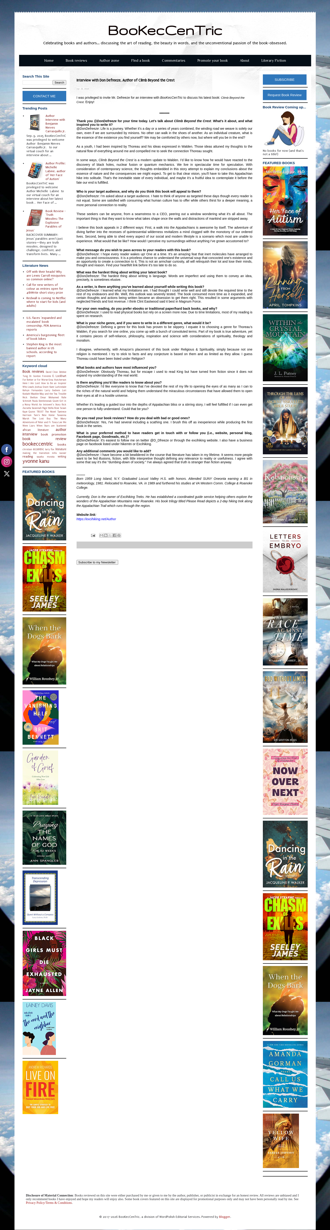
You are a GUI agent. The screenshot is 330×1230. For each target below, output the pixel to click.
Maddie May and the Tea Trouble (48, 393)
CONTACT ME (44, 96)
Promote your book (212, 61)
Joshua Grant (42, 386)
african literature (36, 430)
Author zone (109, 61)
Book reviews (76, 61)
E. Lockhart (59, 376)
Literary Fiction (273, 61)
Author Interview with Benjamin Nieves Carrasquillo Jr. (55, 123)
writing (62, 456)
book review (44, 439)
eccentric (38, 449)
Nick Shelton (30, 397)
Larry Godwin (52, 390)
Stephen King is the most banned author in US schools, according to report (43, 350)
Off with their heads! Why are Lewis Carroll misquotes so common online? (46, 275)
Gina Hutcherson (57, 379)
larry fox (50, 449)
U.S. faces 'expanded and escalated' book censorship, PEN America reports (44, 323)
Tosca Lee (57, 422)
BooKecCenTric (165, 30)
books (61, 444)
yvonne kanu (36, 461)
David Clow (52, 372)
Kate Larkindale (57, 386)
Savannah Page (39, 408)
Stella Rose (53, 408)
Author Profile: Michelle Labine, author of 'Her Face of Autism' (56, 171)
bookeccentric (38, 444)
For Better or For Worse (35, 379)
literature (60, 449)
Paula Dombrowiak (42, 400)
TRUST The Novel (46, 411)
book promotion (53, 434)
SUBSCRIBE (285, 79)
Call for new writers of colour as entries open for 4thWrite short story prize (44, 288)
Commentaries (173, 61)
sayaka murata (46, 456)
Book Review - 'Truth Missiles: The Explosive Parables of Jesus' (46, 220)
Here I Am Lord (31, 383)
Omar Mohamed (49, 397)
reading (28, 456)
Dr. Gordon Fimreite (40, 376)
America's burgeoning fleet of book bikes (45, 337)
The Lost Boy (41, 418)
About (244, 61)
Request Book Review (285, 95)
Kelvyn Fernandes (33, 390)
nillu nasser (59, 453)
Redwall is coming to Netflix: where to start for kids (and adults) (46, 302)
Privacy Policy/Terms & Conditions (49, 1203)
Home (49, 61)
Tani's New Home (44, 415)
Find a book (140, 61)
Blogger (224, 1217)
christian (27, 449)
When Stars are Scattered (51, 425)
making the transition (36, 453)
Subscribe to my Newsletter (97, 562)
